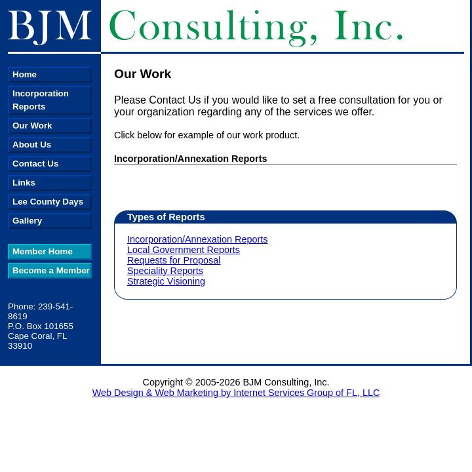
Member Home (42, 251)
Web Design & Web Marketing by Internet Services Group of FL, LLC (236, 392)
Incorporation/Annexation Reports (197, 239)
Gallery (27, 221)
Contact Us (35, 163)
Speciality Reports (165, 271)
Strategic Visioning (166, 281)
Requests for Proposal (173, 260)
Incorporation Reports (40, 99)
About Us (31, 144)
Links (23, 182)
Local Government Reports (183, 250)
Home (24, 74)
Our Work (32, 125)
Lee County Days (47, 201)
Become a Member (51, 270)
